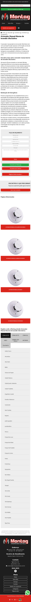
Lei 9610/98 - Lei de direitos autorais (19, 533)
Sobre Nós (10, 23)
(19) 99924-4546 (15, 564)
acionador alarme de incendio (24, 32)
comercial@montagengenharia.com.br (15, 565)
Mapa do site (15, 591)
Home (3, 23)
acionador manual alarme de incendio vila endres (4, 34)
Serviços (18, 23)
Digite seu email (15, 139)
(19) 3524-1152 (15, 562)
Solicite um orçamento (8, 28)
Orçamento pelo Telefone (15, 168)
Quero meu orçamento (15, 190)
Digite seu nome (15, 135)
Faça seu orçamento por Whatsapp (15, 9)
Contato (27, 23)
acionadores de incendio (17, 32)
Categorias (9, 32)
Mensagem (15, 147)
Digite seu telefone (15, 143)
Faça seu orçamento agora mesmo (15, 5)
